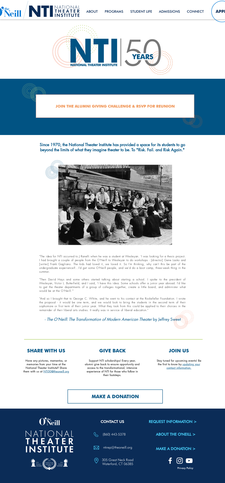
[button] (92, 11)
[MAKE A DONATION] (115, 396)
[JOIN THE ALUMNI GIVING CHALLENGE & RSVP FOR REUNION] (115, 106)
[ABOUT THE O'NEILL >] (176, 434)
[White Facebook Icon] (170, 460)
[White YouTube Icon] (189, 460)
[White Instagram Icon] (179, 460)
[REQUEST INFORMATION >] (172, 421)
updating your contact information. (183, 366)
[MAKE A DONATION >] (176, 449)
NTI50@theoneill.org (56, 371)
